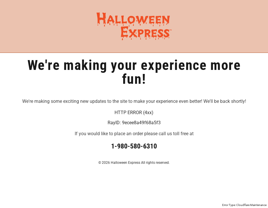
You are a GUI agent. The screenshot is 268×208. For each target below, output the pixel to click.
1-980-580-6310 (134, 146)
